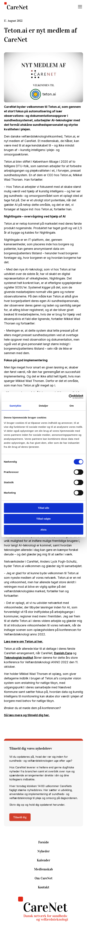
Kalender (43, 860)
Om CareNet (43, 878)
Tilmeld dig (20, 817)
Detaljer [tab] (43, 405)
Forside (43, 842)
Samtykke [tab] (15, 405)
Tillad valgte (43, 518)
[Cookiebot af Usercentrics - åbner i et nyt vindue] (68, 396)
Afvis (43, 529)
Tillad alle (43, 507)
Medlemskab (43, 869)
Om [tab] (72, 405)
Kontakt (43, 887)
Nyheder (43, 851)
